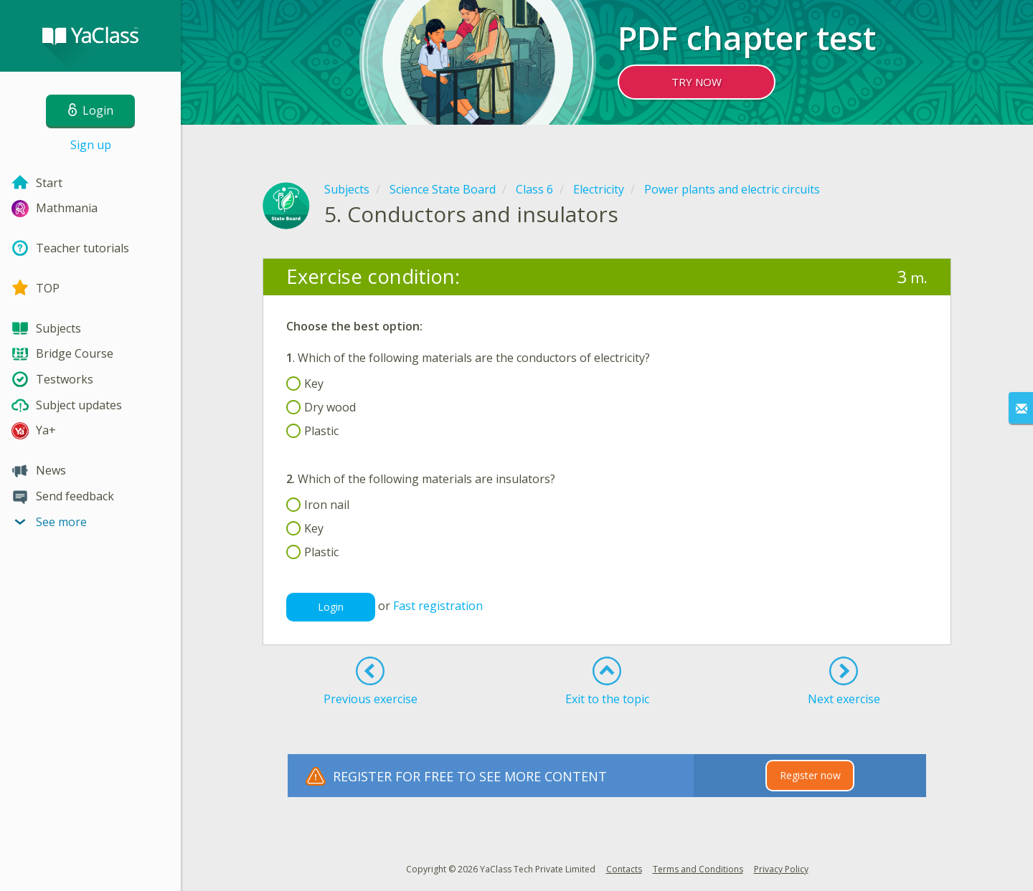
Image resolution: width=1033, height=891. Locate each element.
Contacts (624, 869)
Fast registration (438, 606)
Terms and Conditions (698, 869)
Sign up (90, 145)
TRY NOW (696, 82)
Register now (810, 775)
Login (331, 607)
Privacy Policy (781, 869)
